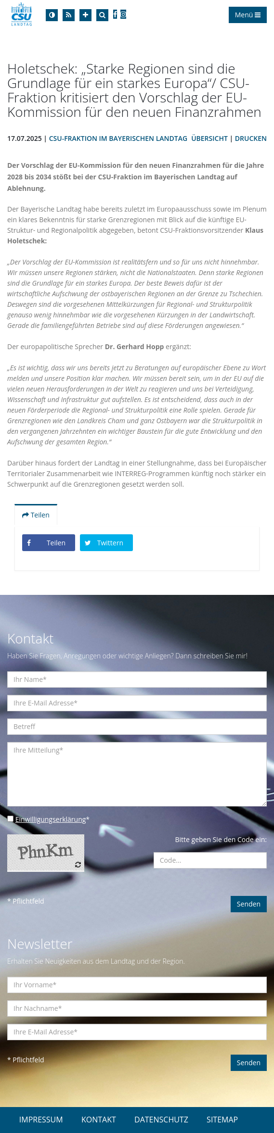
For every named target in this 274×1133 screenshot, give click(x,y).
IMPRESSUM (41, 1119)
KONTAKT (98, 1119)
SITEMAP (222, 1119)
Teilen (36, 514)
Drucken (251, 138)
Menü (248, 14)
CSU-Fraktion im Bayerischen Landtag (118, 138)
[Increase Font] (85, 15)
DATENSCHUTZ (161, 1119)
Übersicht (209, 138)
